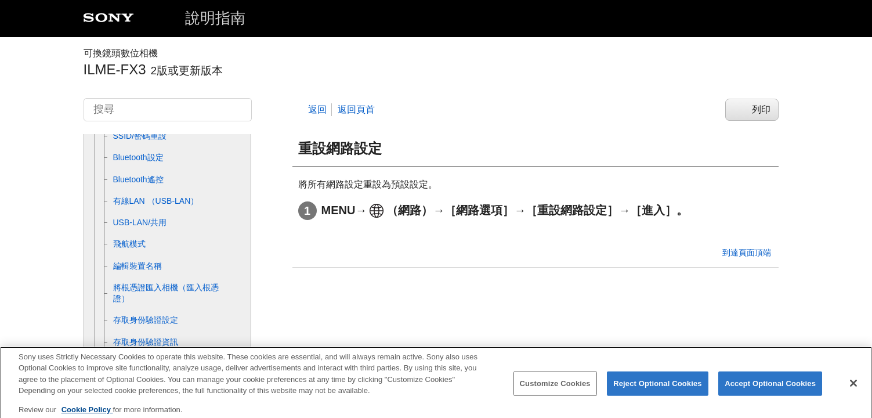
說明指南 (215, 18)
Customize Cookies (555, 389)
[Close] (853, 389)
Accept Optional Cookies (770, 389)
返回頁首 (356, 109)
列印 (761, 109)
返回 (317, 109)
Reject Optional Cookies (657, 389)
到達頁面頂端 (746, 252)
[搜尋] (168, 109)
